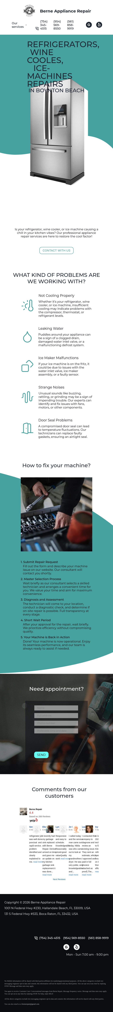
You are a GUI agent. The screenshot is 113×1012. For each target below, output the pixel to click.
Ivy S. (98, 827)
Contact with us (56, 250)
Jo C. (71, 827)
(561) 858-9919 (70, 25)
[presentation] (56, 743)
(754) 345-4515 (44, 25)
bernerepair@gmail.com (30, 1004)
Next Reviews (59, 879)
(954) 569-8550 (57, 25)
